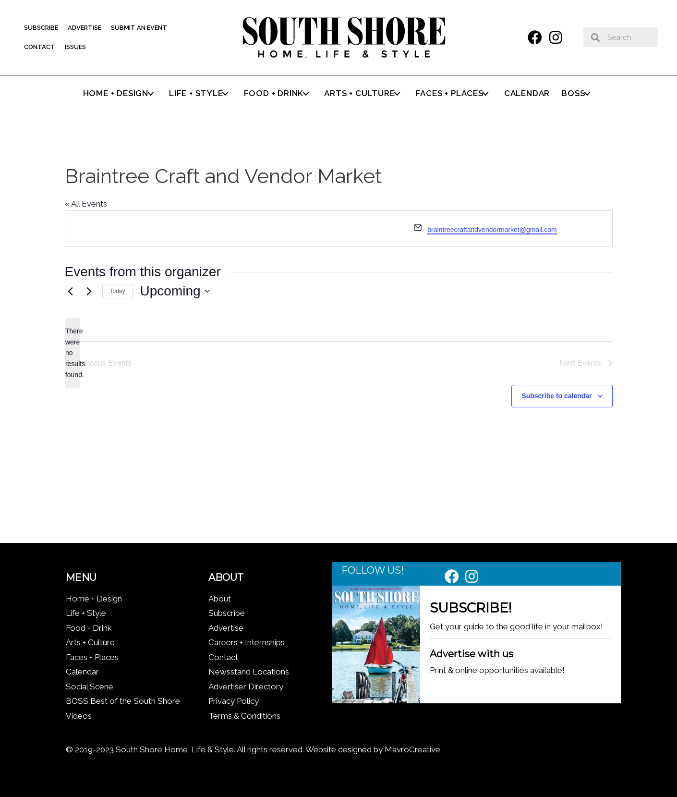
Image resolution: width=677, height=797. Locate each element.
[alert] (72, 353)
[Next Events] (89, 291)
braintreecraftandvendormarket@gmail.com (491, 229)
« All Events (86, 203)
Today (117, 291)
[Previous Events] (70, 291)
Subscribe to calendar (556, 396)
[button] (535, 37)
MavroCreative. (413, 749)
